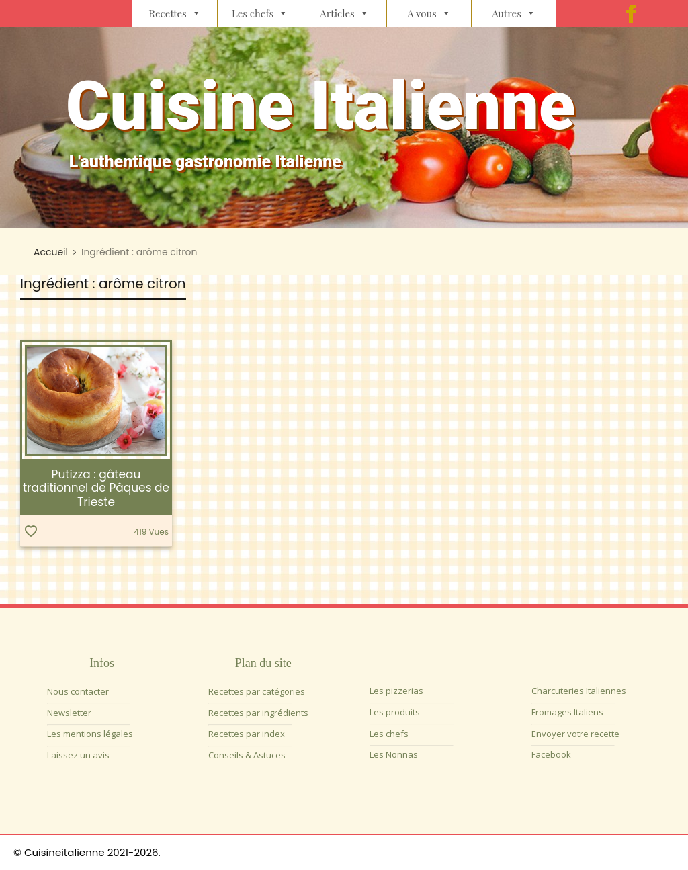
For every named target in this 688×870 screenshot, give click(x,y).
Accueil (51, 252)
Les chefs (260, 13)
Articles (344, 13)
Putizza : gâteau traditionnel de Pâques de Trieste (96, 488)
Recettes (174, 13)
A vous (429, 13)
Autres (513, 13)
